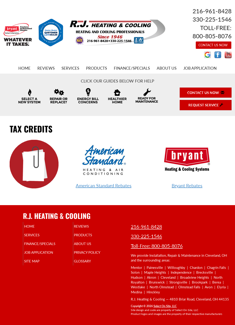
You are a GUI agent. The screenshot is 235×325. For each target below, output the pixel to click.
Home (24, 68)
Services (70, 68)
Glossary (90, 265)
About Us (166, 68)
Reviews (46, 68)
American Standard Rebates (103, 185)
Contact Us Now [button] (214, 45)
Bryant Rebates (187, 185)
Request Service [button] (205, 105)
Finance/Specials (132, 68)
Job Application (200, 68)
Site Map (39, 265)
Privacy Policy (96, 255)
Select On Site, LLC (165, 306)
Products (96, 68)
